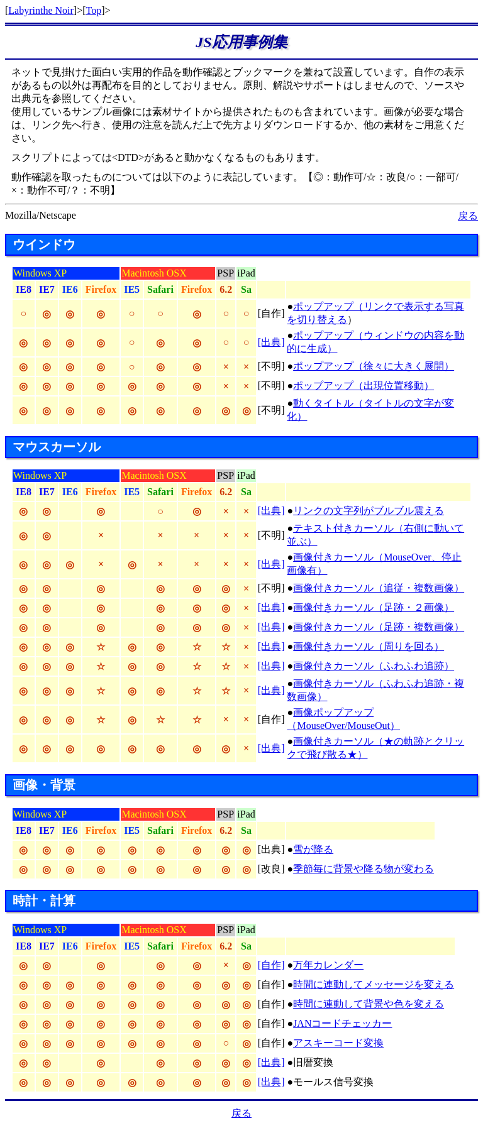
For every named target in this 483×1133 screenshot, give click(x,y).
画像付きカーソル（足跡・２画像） (373, 607)
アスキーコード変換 (338, 1042)
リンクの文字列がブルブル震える (368, 510)
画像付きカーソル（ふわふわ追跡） (373, 665)
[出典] (271, 342)
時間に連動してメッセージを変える (373, 984)
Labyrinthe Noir (41, 10)
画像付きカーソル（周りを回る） (368, 646)
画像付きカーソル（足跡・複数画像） (378, 626)
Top (94, 10)
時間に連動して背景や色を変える (368, 1004)
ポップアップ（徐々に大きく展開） (373, 366)
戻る (468, 216)
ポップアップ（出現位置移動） (363, 385)
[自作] (271, 965)
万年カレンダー (328, 965)
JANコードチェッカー (342, 1023)
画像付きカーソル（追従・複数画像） (378, 588)
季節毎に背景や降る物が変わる (363, 868)
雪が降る (313, 849)
